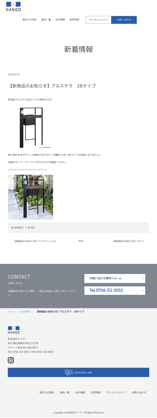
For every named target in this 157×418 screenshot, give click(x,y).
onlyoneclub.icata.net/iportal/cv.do (27, 169)
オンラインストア (98, 20)
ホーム (11, 312)
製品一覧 (46, 20)
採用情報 (74, 20)
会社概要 (60, 20)
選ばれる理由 (29, 20)
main (81, 241)
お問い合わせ (124, 20)
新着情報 (25, 312)
